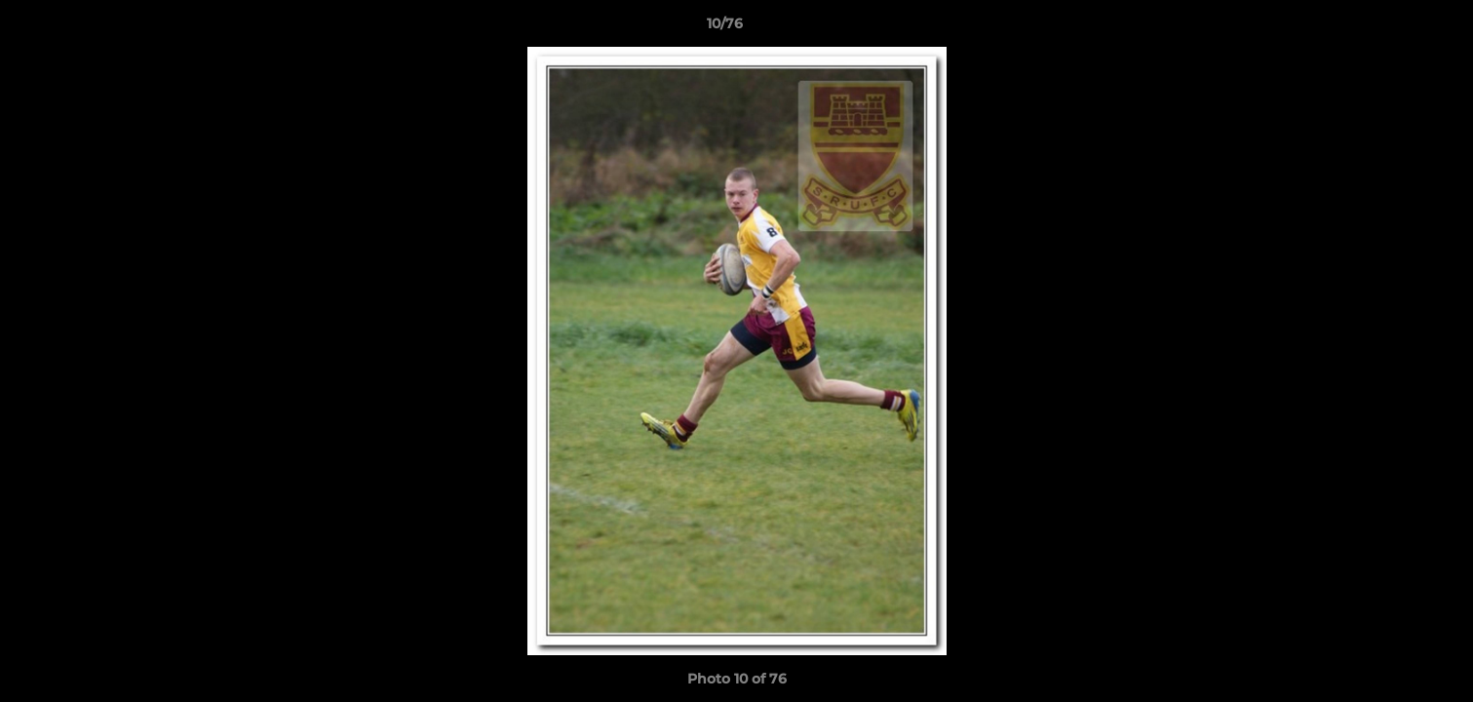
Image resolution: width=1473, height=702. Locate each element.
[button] (1391, 28)
